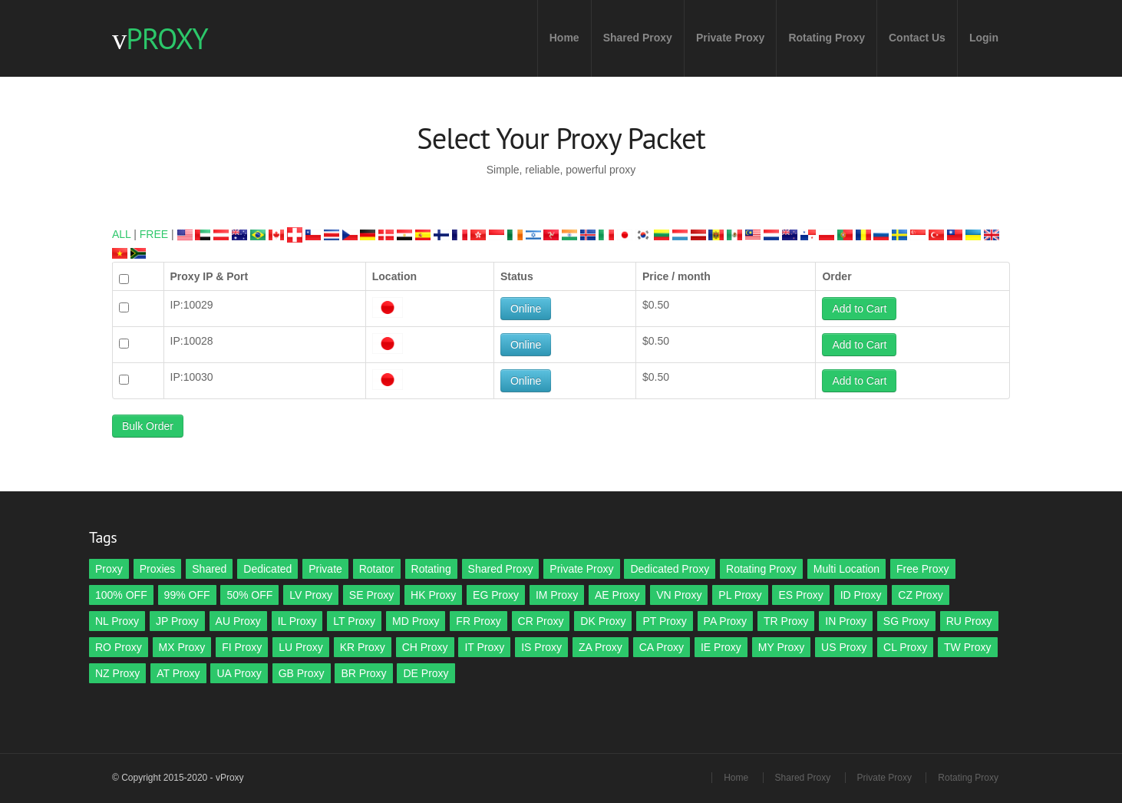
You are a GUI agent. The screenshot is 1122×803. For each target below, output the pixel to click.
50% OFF (249, 595)
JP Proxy (177, 621)
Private (325, 569)
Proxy (109, 569)
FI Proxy (242, 647)
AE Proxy (617, 595)
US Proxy (843, 647)
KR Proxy (362, 647)
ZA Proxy (600, 647)
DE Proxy (425, 673)
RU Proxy (969, 621)
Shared (209, 569)
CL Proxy (905, 647)
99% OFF (187, 595)
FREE (154, 234)
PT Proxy (664, 621)
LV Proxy (310, 595)
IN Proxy (845, 621)
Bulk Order (147, 426)
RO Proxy (118, 647)
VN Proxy (678, 595)
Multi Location (846, 569)
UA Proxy (238, 673)
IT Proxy (484, 647)
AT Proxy (178, 673)
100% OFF (121, 595)
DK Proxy (602, 621)
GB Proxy (302, 673)
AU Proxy (238, 621)
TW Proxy (967, 647)
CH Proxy (425, 647)
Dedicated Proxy (669, 569)
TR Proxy (786, 621)
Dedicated (267, 569)
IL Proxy (297, 621)
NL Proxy (117, 621)
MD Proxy (415, 621)
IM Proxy (557, 595)
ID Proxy (861, 595)
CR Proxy (541, 621)
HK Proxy (433, 595)
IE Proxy (721, 647)
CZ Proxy (920, 595)
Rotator (376, 569)
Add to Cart (859, 308)
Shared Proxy (637, 37)
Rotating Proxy (826, 37)
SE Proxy (371, 595)
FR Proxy (478, 621)
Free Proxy (922, 569)
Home (564, 37)
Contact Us (917, 37)
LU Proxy (301, 647)
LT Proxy (354, 621)
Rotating (431, 569)
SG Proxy (906, 621)
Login (983, 37)
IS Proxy (541, 647)
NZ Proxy (117, 673)
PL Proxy (739, 595)
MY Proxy (781, 647)
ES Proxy (800, 595)
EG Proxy (496, 595)
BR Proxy (363, 673)
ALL (121, 234)
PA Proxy (725, 621)
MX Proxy (182, 647)
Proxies (158, 569)
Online (525, 308)
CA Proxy (661, 647)
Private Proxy (730, 37)
